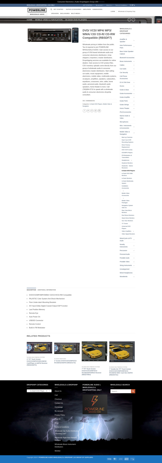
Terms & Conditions (121, 5)
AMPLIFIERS (87, 9)
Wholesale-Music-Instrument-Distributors (65, 445)
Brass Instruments (126, 61)
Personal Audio (125, 254)
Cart (56, 395)
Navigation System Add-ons (127, 206)
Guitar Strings (124, 104)
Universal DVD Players (126, 227)
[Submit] (133, 391)
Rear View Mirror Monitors (127, 211)
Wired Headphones (126, 273)
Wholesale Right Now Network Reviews (66, 439)
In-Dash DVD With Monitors (127, 174)
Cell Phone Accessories (124, 77)
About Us (109, 5)
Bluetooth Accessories (127, 57)
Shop (56, 423)
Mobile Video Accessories (125, 194)
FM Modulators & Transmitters (127, 156)
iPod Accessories (125, 112)
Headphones (125, 160)
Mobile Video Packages (125, 202)
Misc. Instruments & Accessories (125, 127)
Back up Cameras (127, 137)
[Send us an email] (132, 5)
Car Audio (123, 69)
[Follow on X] (130, 5)
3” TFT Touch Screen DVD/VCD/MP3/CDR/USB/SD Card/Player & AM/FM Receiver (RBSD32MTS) (37, 362)
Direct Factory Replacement (126, 146)
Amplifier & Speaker (123, 40)
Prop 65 (57, 419)
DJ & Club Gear (125, 82)
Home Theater (124, 108)
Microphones (124, 122)
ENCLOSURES (65, 13)
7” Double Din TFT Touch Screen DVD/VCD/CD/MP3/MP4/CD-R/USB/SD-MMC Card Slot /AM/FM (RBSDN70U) (121, 372)
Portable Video (124, 261)
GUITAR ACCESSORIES (73, 9)
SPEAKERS (55, 13)
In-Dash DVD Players (76, 20)
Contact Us (59, 403)
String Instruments (126, 265)
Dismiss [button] (102, 2)
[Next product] (129, 19)
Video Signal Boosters (128, 234)
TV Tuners (125, 223)
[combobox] (39, 390)
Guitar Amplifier (125, 97)
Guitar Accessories (126, 93)
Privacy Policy (60, 415)
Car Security (124, 72)
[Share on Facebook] (84, 110)
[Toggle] (134, 40)
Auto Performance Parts (126, 47)
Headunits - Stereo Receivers (127, 167)
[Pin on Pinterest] (95, 110)
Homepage (59, 407)
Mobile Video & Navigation (49, 20)
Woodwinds (123, 276)
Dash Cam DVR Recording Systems (127, 141)
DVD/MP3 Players (127, 152)
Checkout (58, 399)
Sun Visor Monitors (127, 220)
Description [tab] (31, 290)
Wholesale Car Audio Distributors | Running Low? (67, 432)
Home (29, 20)
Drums (122, 86)
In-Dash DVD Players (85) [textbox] (39, 390)
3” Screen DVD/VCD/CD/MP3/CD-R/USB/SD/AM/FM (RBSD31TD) (65, 362)
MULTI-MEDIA (76, 14)
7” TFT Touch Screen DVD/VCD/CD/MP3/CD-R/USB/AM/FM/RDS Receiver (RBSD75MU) (91, 371)
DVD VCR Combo (127, 150)
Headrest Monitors (127, 163)
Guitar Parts (124, 101)
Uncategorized (124, 269)
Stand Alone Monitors (128, 218)
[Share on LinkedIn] (99, 110)
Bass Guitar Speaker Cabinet (126, 53)
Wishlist (57, 451)
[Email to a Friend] (92, 110)
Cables (122, 65)
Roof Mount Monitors (128, 215)
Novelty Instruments (123, 246)
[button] (113, 11)
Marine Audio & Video (125, 117)
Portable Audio (124, 258)
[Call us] (134, 5)
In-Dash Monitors (127, 178)
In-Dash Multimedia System (127, 182)
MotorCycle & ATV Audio (126, 239)
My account (100, 5)
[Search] (51, 9)
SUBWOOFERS (97, 9)
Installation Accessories (125, 187)
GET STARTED (88, 5)
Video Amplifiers (126, 231)
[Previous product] (133, 19)
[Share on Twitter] (88, 110)
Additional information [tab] (47, 290)
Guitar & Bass (124, 90)
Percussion (123, 250)
